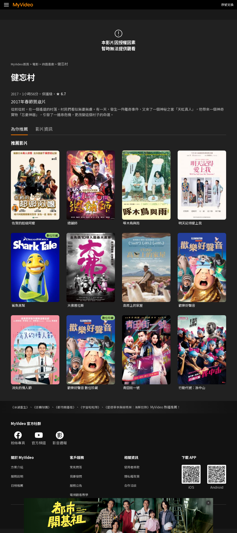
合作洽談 (134, 488)
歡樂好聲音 (187, 305)
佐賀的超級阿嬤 (24, 223)
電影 (39, 63)
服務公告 (77, 488)
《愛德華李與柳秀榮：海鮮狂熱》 (135, 408)
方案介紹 (18, 468)
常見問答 (77, 468)
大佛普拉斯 (76, 305)
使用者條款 (136, 468)
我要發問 (77, 478)
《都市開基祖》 (68, 408)
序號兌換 (227, 4)
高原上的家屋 (133, 305)
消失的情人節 (22, 388)
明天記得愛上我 (191, 223)
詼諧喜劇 (53, 63)
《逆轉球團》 (44, 408)
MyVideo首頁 (21, 63)
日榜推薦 (18, 488)
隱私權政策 (136, 478)
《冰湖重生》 (21, 408)
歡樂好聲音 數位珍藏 (83, 388)
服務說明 (18, 478)
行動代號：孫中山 (193, 388)
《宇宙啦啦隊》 (95, 408)
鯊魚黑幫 (19, 305)
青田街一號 (132, 388)
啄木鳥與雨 (132, 223)
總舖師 (72, 223)
